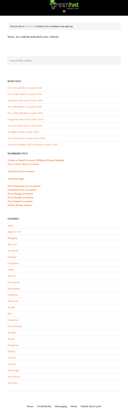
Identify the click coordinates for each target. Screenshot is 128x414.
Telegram (13, 345)
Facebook (13, 250)
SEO (10, 313)
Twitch (11, 357)
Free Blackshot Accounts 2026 (25, 106)
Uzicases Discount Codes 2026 (25, 125)
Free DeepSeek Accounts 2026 (25, 87)
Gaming (12, 256)
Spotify (12, 332)
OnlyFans (13, 294)
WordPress (14, 376)
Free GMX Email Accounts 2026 (25, 113)
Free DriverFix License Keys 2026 (26, 138)
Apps (10, 225)
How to (12, 275)
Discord (12, 244)
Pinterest (13, 301)
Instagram (14, 282)
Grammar (13, 263)
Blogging (13, 238)
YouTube (12, 382)
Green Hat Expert (64, 5)
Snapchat (13, 319)
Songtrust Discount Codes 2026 (25, 119)
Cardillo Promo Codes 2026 (23, 131)
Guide (11, 269)
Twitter (12, 364)
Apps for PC (14, 231)
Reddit (11, 307)
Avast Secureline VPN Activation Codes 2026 (32, 144)
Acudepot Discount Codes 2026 (25, 100)
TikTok (11, 351)
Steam (11, 338)
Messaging (14, 288)
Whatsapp (13, 370)
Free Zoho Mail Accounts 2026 (25, 94)
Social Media (15, 326)
